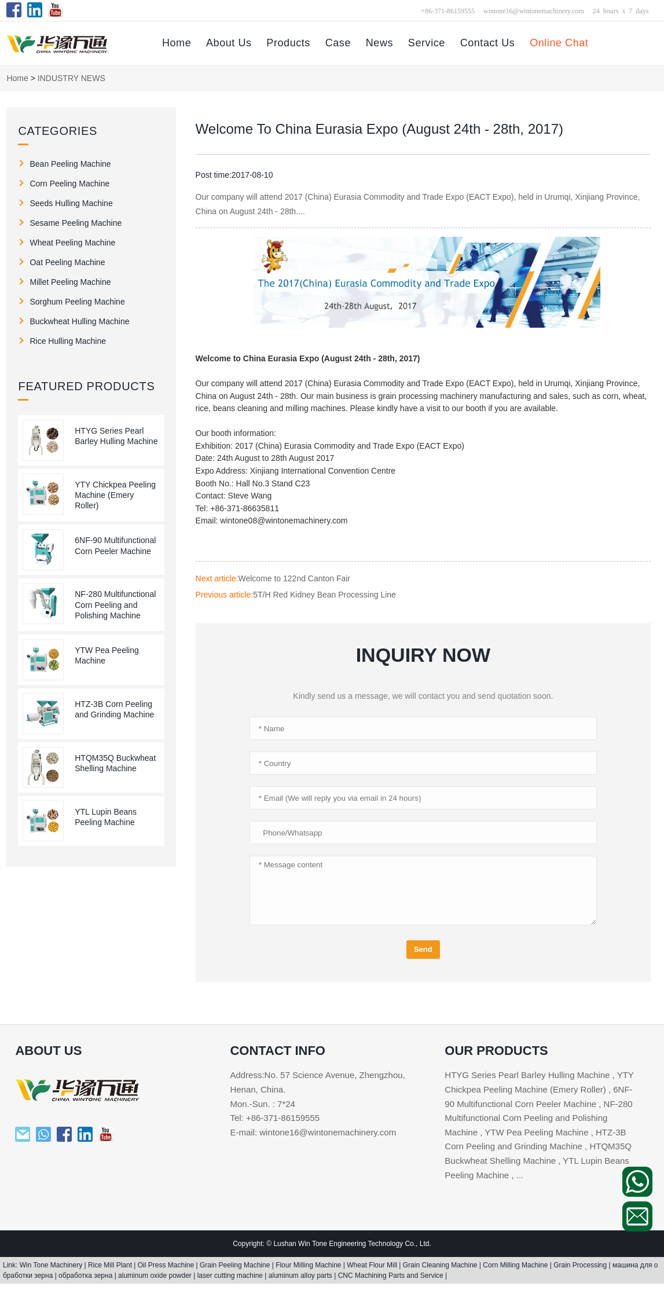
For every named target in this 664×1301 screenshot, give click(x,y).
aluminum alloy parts (301, 1275)
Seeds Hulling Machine (71, 203)
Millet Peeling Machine (70, 282)
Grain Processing (580, 1265)
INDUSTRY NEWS (71, 78)
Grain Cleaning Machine (441, 1265)
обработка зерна (86, 1275)
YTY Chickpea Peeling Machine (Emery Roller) (115, 495)
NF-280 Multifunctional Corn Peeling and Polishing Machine (115, 604)
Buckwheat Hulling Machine (79, 321)
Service (426, 43)
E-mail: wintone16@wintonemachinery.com (313, 1132)
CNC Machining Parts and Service (391, 1275)
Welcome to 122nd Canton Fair (294, 578)
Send (423, 949)
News (379, 43)
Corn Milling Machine (516, 1265)
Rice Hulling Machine (68, 341)
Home (176, 43)
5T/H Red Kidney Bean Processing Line (324, 594)
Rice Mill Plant (111, 1265)
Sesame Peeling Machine (76, 223)
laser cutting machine (231, 1275)
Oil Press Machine (167, 1265)
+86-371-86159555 (448, 10)
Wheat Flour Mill (373, 1265)
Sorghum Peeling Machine (77, 301)
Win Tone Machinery (52, 1265)
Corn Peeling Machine (69, 183)
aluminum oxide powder (155, 1275)
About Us (229, 43)
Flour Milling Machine (309, 1265)
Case (338, 43)
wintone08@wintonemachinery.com (283, 520)
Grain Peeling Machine (236, 1265)
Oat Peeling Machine (67, 262)
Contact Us (487, 43)
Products (288, 43)
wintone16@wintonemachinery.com (533, 10)
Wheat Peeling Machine (72, 242)
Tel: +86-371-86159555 (275, 1118)
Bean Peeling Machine (70, 163)
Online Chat (559, 43)
